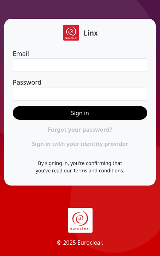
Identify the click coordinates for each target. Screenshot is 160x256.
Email (21, 53)
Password (27, 82)
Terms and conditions (98, 170)
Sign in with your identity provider (80, 144)
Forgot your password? (80, 129)
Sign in (80, 113)
